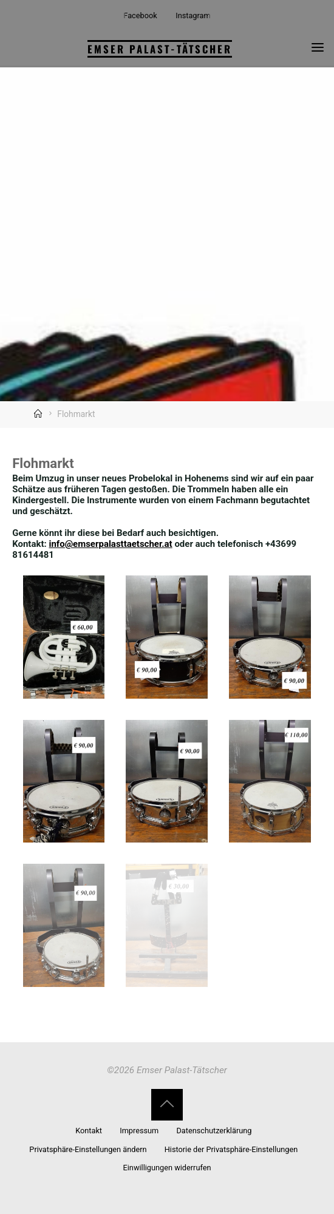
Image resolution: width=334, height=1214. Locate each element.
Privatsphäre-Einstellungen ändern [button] (87, 1149)
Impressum (139, 1130)
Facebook (140, 15)
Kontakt (88, 1130)
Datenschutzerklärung (213, 1130)
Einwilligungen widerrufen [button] (167, 1167)
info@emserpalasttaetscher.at (110, 543)
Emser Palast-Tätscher (159, 48)
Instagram (193, 15)
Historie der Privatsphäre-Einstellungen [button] (231, 1149)
